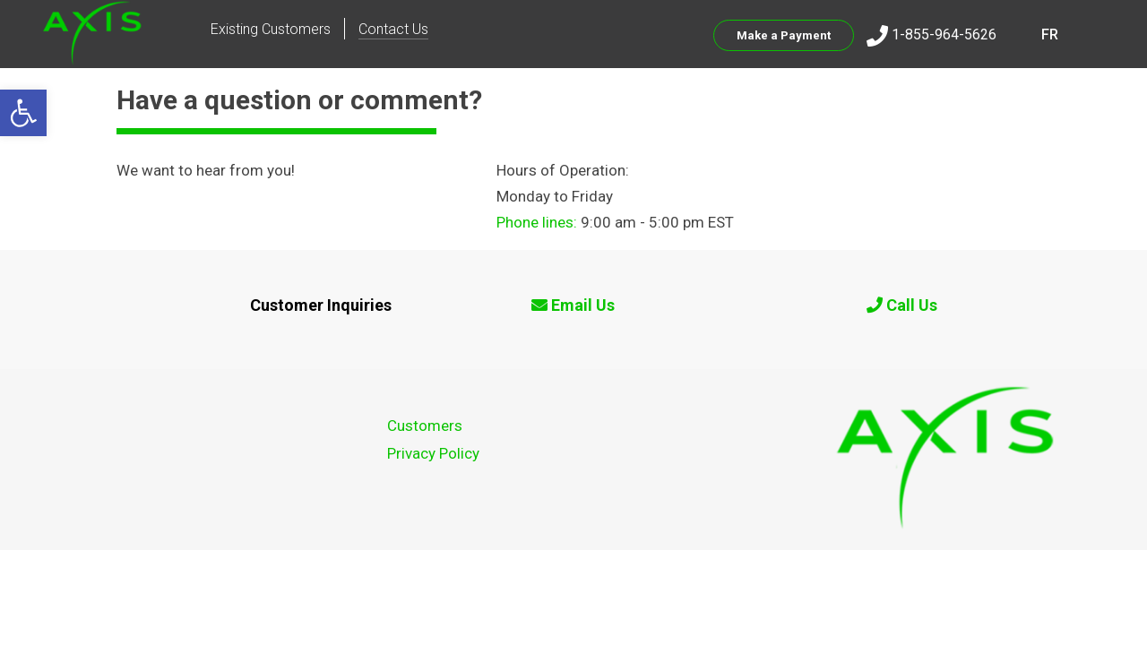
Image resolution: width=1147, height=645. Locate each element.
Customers (424, 425)
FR (1049, 34)
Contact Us (393, 29)
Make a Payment (784, 35)
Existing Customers (271, 29)
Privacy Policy (433, 453)
